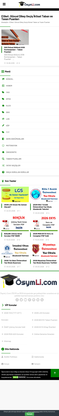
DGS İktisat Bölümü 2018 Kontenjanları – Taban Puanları (14, 49)
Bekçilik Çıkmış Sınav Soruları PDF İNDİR (13, 235)
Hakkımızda (39, 357)
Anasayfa (4, 22)
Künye (6, 364)
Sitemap (7, 341)
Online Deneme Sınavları (44, 334)
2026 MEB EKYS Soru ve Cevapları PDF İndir (43, 235)
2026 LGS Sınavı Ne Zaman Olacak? (15, 206)
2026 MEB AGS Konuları (14, 334)
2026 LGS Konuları (42, 313)
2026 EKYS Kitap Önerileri (45, 327)
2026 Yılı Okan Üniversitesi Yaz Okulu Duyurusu (15, 261)
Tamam (29, 414)
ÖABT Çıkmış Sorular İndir (14, 327)
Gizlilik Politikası (10, 357)
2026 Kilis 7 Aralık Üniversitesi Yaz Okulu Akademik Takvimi (42, 207)
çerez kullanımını (33, 411)
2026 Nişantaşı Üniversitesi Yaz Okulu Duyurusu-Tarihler (45, 261)
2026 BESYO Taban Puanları (45, 320)
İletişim (37, 364)
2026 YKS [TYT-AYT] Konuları (11, 316)
